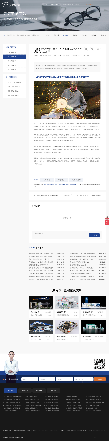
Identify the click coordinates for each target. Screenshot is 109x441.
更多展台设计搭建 (13, 95)
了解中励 (47, 35)
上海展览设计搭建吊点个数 (52, 411)
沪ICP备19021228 (98, 430)
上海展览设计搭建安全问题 (73, 402)
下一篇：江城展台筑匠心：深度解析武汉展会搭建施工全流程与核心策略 (88, 196)
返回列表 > (67, 196)
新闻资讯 (27, 35)
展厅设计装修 (48, 430)
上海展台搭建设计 (76, 180)
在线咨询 (27, 368)
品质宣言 (75, 35)
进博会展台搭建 (66, 4)
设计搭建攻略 (35, 35)
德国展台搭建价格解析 (71, 396)
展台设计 (70, 158)
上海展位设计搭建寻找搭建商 (12, 402)
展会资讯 (53, 390)
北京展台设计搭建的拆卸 (31, 408)
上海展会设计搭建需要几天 (52, 402)
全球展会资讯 (12, 61)
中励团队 (84, 35)
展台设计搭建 (54, 4)
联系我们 (103, 35)
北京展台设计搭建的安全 (10, 411)
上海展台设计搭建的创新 (51, 405)
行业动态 (39, 390)
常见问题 (10, 390)
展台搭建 (47, 180)
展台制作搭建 (76, 430)
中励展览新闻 (12, 52)
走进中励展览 (89, 4)
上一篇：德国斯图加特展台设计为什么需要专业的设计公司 (45, 196)
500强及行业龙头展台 (14, 82)
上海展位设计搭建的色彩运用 (12, 408)
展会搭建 (88, 430)
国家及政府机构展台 (14, 86)
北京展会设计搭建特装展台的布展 (95, 402)
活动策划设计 (56, 430)
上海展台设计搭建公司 (63, 55)
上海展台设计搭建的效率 (92, 405)
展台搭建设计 (62, 180)
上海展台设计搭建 (40, 430)
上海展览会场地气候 (91, 408)
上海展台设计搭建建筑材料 (73, 411)
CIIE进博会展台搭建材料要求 (12, 399)
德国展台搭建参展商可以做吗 (94, 399)
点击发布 (94, 235)
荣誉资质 (56, 35)
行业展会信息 (12, 69)
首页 (46, 4)
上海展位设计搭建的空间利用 (73, 405)
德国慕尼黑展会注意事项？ (32, 399)
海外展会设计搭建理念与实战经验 (13, 396)
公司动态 (25, 390)
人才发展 (93, 35)
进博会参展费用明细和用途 (73, 399)
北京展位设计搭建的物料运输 (32, 411)
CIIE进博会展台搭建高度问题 (93, 396)
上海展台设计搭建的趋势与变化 (33, 405)
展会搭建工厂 (78, 4)
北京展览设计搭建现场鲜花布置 (74, 408)
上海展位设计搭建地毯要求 (32, 402)
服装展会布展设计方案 (31, 396)
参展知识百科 (12, 65)
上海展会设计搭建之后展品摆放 (12, 405)
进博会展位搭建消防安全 (51, 399)
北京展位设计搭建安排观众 (52, 408)
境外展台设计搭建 (13, 91)
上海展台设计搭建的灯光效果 (94, 411)
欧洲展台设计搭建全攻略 (51, 396)
